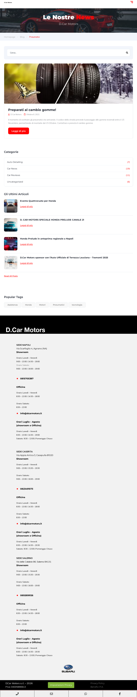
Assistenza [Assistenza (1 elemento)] (12, 305)
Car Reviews (13, 175)
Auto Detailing (15, 162)
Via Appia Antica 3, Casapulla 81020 (34, 455)
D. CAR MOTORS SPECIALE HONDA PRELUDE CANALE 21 (52, 220)
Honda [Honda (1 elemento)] (28, 305)
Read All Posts (11, 276)
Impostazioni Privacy (61, 685)
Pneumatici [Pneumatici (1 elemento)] (58, 305)
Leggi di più (19, 131)
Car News (12, 168)
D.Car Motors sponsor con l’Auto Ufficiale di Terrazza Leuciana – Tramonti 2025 (64, 257)
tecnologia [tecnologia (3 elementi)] (77, 305)
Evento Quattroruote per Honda (38, 201)
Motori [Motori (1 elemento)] (42, 305)
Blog (23, 37)
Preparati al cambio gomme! (32, 110)
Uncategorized (15, 181)
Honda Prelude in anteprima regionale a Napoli (46, 238)
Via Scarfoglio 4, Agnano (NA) (31, 348)
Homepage (10, 37)
